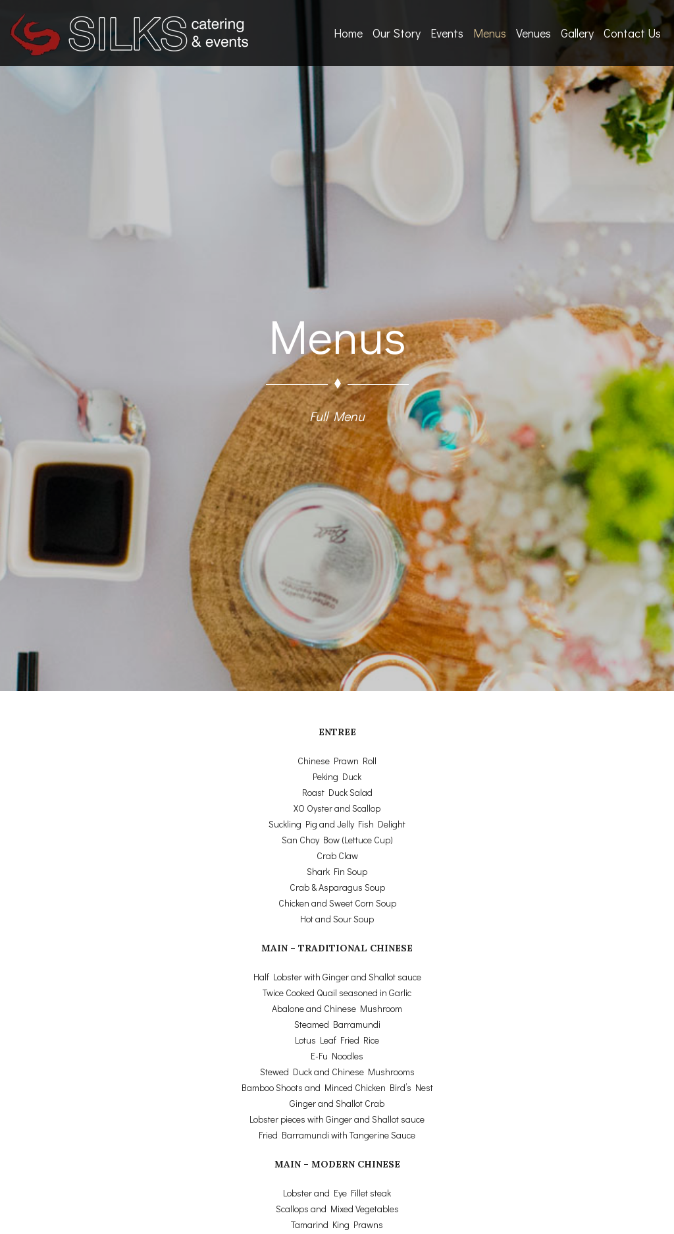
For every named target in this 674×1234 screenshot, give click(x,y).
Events (446, 33)
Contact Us (632, 33)
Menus (489, 33)
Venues (533, 33)
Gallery (577, 33)
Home (348, 33)
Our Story (397, 33)
